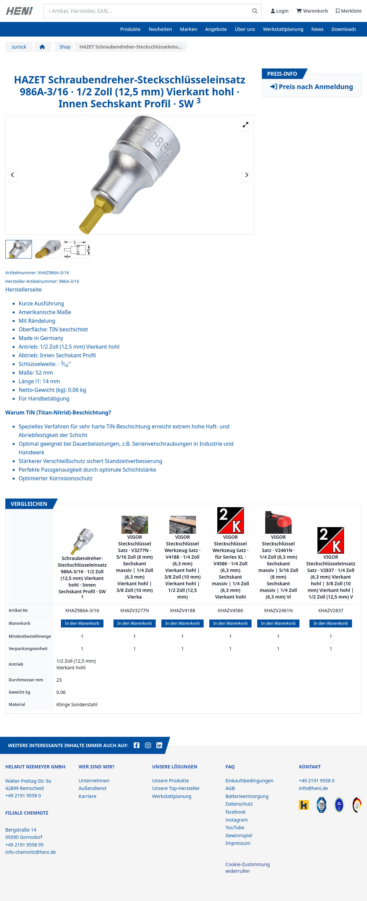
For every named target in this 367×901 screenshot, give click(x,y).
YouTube (235, 827)
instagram (237, 820)
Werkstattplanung (283, 29)
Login (279, 11)
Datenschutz (239, 804)
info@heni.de (313, 788)
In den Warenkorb (82, 623)
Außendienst (93, 788)
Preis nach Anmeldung (312, 86)
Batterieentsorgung (247, 796)
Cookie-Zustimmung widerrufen (248, 867)
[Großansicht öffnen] (245, 124)
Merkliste (349, 11)
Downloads (344, 29)
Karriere (87, 796)
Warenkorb (312, 11)
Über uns (245, 29)
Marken (188, 29)
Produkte (130, 29)
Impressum (238, 843)
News (317, 29)
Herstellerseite (23, 289)
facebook (236, 812)
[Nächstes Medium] (246, 174)
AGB (230, 788)
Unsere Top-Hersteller (176, 788)
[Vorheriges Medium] (12, 174)
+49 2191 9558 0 (316, 780)
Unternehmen (94, 780)
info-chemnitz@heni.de (30, 852)
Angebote (216, 29)
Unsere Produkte (170, 780)
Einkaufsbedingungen (250, 780)
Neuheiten (160, 29)
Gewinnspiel (239, 835)
